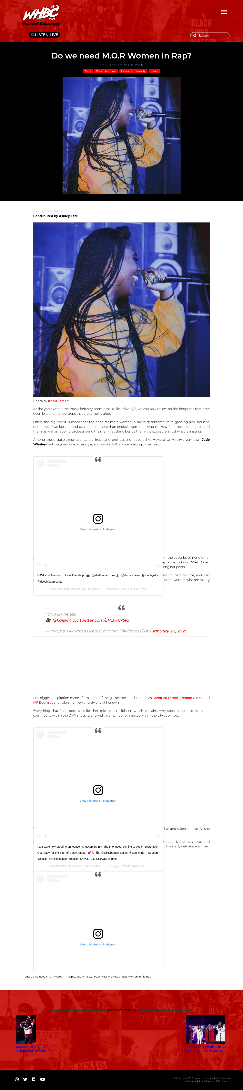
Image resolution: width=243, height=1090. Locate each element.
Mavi (104, 976)
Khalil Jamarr (58, 401)
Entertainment (106, 71)
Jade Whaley (83, 976)
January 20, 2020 (169, 631)
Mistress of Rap (117, 976)
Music (154, 71)
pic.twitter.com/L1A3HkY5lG (101, 620)
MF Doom (41, 702)
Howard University (133, 71)
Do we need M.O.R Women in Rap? (52, 976)
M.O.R (96, 976)
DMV (88, 71)
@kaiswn (61, 620)
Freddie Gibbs (191, 698)
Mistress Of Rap (80, 588)
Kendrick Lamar (165, 698)
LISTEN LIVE (46, 34)
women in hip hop (139, 976)
